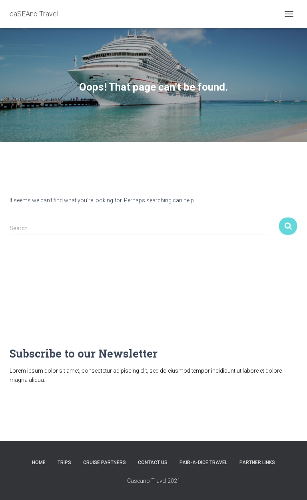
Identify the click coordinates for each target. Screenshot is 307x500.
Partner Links (257, 462)
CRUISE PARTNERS (104, 462)
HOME (39, 462)
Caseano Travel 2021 (153, 481)
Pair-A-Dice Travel (203, 462)
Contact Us (152, 462)
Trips (64, 462)
